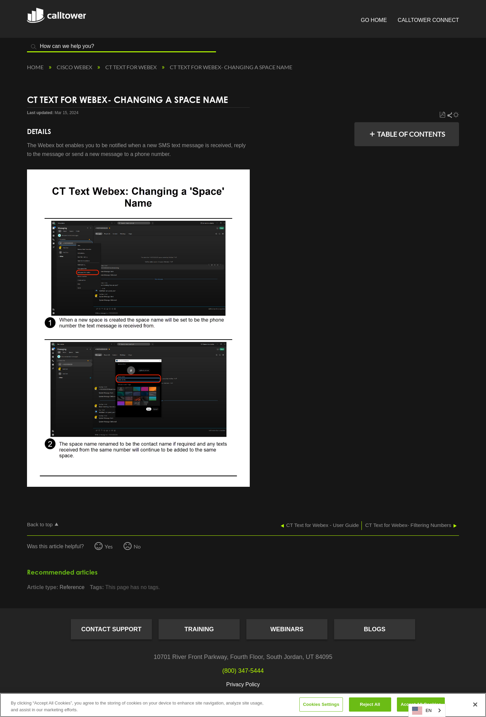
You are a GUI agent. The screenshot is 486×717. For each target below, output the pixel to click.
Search (33, 46)
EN (422, 711)
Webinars (286, 629)
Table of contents (411, 134)
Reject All (370, 704)
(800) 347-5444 (243, 670)
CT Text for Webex (131, 67)
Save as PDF (442, 115)
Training (199, 629)
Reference (71, 587)
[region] (243, 705)
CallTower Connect (428, 20)
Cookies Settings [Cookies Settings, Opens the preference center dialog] (321, 704)
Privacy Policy (243, 684)
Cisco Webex (75, 67)
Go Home (374, 20)
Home (36, 67)
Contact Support (111, 629)
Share (449, 115)
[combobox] (427, 710)
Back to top (40, 524)
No (137, 546)
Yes (109, 546)
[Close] (475, 704)
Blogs (374, 629)
